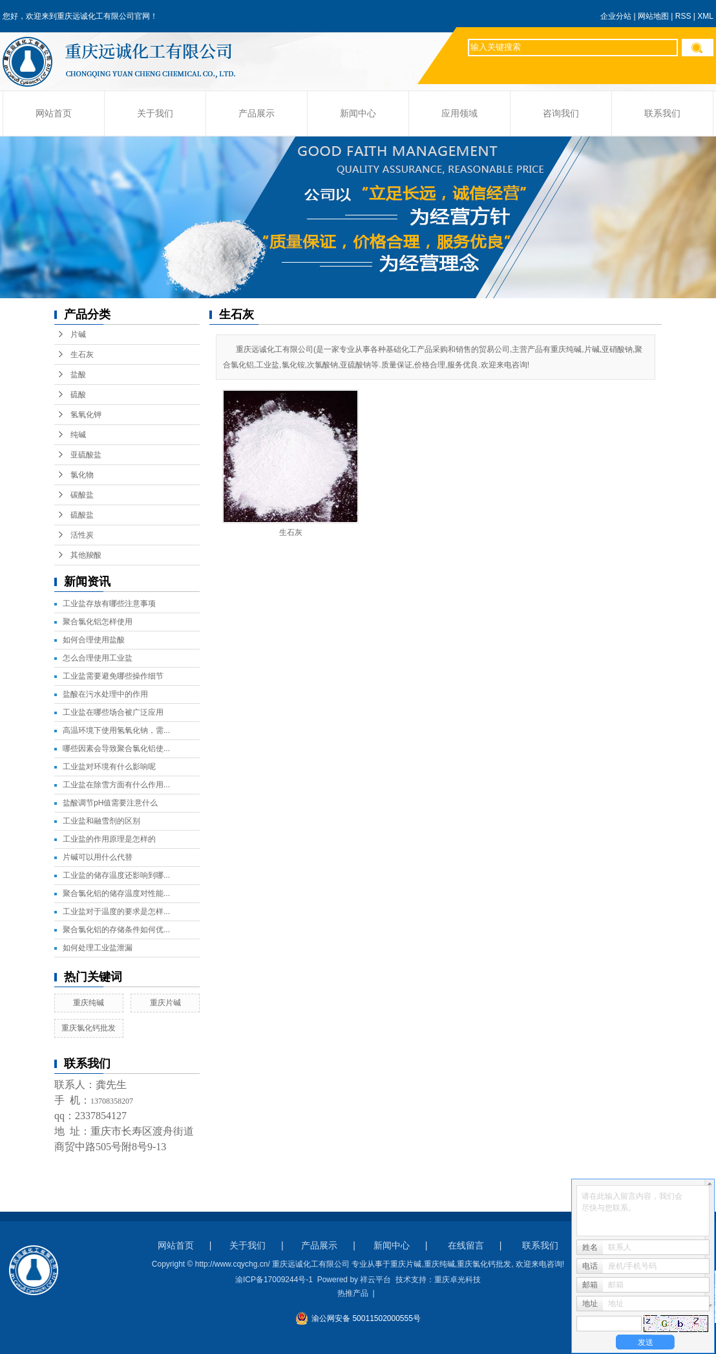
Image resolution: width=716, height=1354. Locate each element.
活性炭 (82, 535)
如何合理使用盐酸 (94, 639)
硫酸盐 (82, 514)
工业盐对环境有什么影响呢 (109, 766)
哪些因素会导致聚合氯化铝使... (116, 748)
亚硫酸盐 (85, 454)
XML (705, 16)
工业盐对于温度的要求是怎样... (116, 911)
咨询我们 (561, 113)
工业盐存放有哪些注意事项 (109, 603)
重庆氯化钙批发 (88, 1027)
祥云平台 (375, 1279)
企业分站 (615, 16)
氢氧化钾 (85, 414)
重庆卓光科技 (457, 1279)
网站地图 (653, 16)
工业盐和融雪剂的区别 (101, 820)
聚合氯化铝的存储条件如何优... (116, 929)
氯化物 (82, 474)
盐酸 (78, 374)
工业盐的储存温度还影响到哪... (116, 875)
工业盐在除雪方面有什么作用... (116, 784)
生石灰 (82, 354)
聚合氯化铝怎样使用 (97, 621)
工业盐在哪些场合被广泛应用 (113, 712)
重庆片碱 (165, 1002)
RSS (683, 16)
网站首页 (54, 113)
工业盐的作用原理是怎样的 (109, 839)
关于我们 (155, 113)
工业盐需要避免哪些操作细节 (113, 676)
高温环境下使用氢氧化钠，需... (116, 730)
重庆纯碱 (88, 1002)
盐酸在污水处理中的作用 (105, 694)
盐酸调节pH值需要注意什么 (110, 802)
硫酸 (78, 394)
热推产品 (352, 1293)
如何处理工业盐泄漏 (97, 947)
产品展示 (256, 113)
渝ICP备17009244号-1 (274, 1279)
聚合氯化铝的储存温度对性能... (116, 893)
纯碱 (78, 434)
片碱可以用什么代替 (97, 857)
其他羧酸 (85, 555)
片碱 (78, 334)
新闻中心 (358, 113)
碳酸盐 (82, 494)
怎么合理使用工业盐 (97, 657)
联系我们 (662, 113)
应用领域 (459, 113)
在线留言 (466, 1245)
